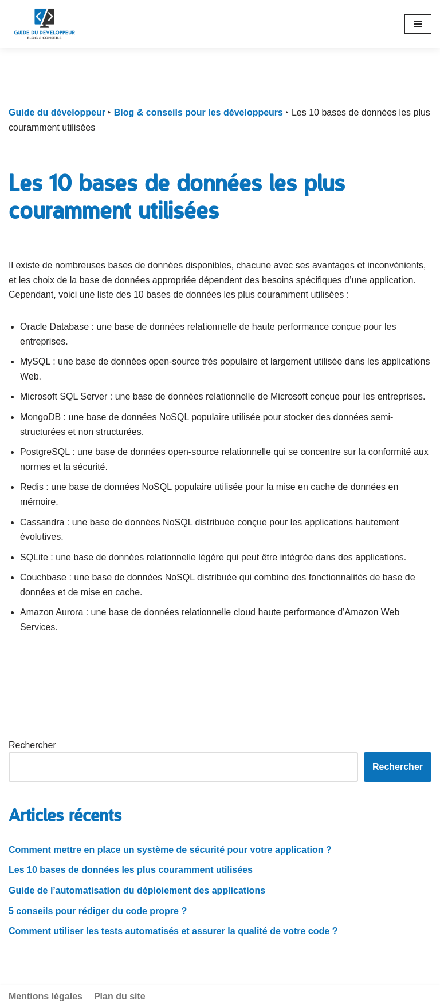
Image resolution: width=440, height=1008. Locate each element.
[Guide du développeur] (44, 24)
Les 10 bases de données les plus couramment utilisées (131, 870)
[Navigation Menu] (417, 24)
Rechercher (32, 745)
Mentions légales (45, 996)
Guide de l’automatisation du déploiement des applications (137, 890)
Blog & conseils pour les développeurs (198, 112)
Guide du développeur (57, 112)
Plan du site (120, 996)
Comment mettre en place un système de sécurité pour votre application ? (170, 850)
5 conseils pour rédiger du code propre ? (98, 911)
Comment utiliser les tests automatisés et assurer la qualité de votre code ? (173, 931)
